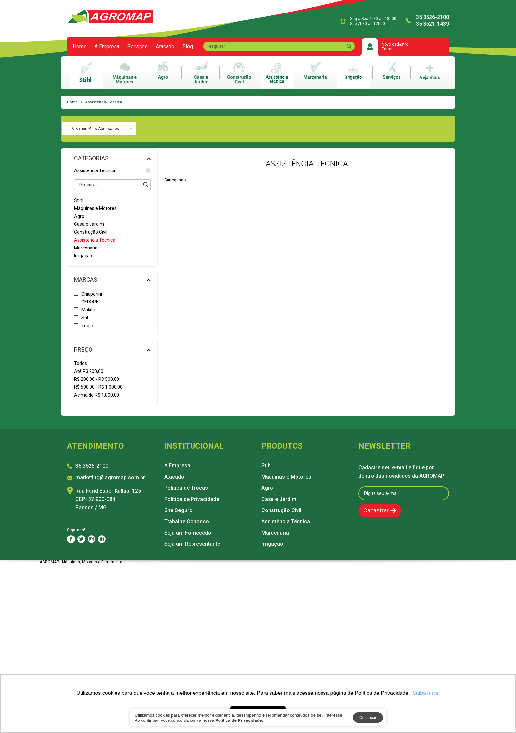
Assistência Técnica (112, 170)
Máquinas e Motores (286, 477)
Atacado (165, 46)
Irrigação (272, 544)
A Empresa (106, 46)
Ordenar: (79, 128)
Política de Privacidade (191, 499)
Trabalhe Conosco (186, 521)
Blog (187, 46)
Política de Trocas (186, 488)
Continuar (367, 717)
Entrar (387, 49)
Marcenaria (275, 533)
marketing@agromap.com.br (110, 477)
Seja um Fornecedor (188, 533)
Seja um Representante (192, 544)
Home (80, 46)
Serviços (137, 46)
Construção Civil (281, 510)
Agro (267, 488)
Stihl (266, 465)
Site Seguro (178, 510)
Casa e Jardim (278, 499)
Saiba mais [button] (425, 693)
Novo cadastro (395, 44)
